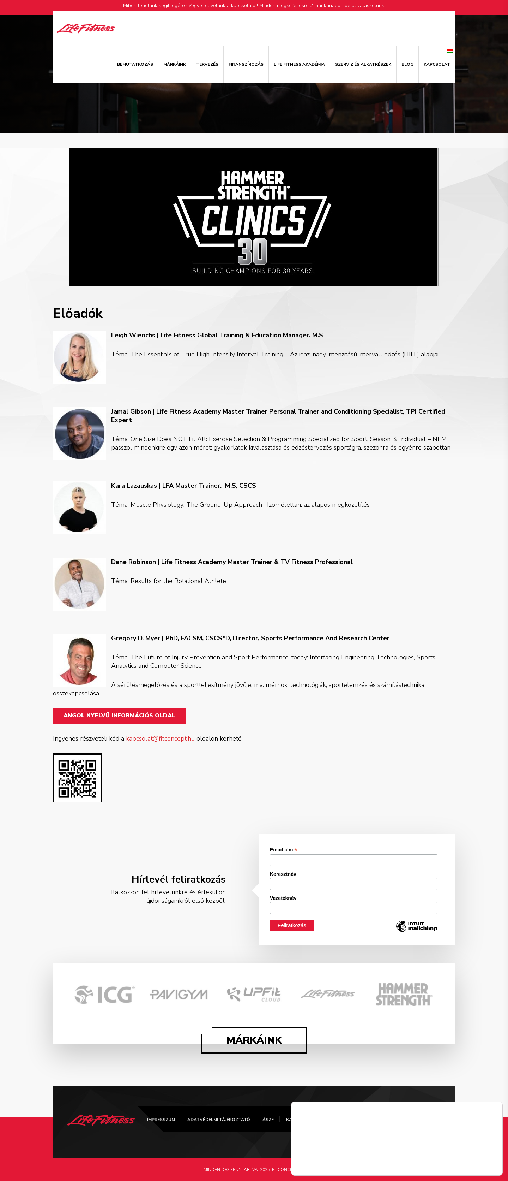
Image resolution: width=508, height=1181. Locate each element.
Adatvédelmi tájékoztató (218, 1119)
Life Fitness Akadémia (299, 64)
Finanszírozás (246, 64)
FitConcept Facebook (344, 1119)
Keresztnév (283, 874)
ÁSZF (268, 1119)
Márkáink (174, 64)
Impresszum (161, 1119)
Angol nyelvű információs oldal (119, 716)
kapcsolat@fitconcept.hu (160, 738)
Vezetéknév (283, 898)
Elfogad (473, 1158)
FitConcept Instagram (399, 1119)
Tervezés (207, 64)
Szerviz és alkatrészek (363, 64)
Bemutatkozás (135, 64)
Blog (407, 64)
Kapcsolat (437, 64)
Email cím (283, 850)
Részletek (311, 1165)
